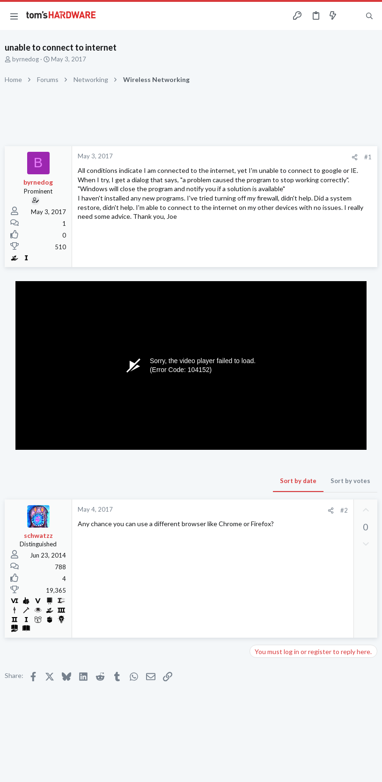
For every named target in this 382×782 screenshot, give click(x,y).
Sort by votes (350, 480)
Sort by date (298, 480)
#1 (368, 157)
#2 (344, 510)
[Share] (354, 157)
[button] (14, 16)
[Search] (369, 16)
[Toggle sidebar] (351, 16)
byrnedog (25, 59)
